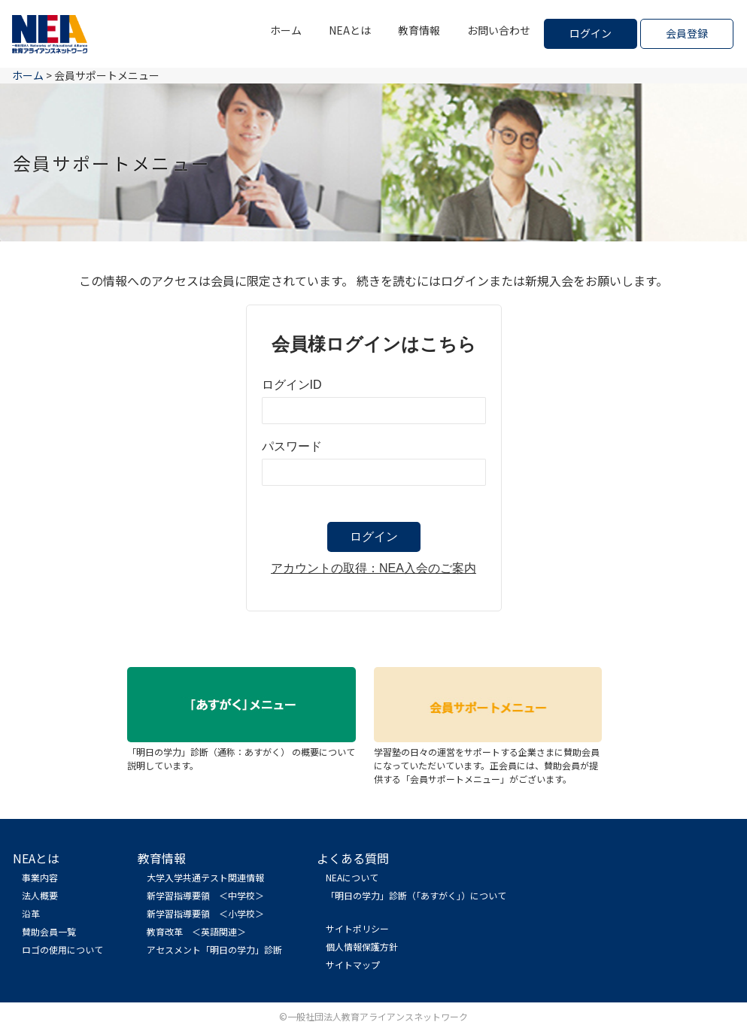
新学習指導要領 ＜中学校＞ (205, 895)
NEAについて (352, 877)
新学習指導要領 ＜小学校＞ (205, 913)
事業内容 (40, 877)
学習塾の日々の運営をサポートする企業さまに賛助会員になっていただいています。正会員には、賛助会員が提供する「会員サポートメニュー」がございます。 (488, 758)
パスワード (292, 446)
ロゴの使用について (62, 949)
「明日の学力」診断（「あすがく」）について (416, 895)
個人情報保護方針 (362, 946)
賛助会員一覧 (49, 931)
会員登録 (687, 33)
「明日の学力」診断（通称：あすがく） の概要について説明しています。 (241, 752)
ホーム (286, 30)
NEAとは (350, 30)
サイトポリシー (357, 928)
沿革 (31, 913)
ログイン (590, 33)
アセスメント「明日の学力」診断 (214, 949)
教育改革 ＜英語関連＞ (196, 931)
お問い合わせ (498, 30)
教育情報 (419, 30)
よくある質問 (353, 858)
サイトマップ (353, 964)
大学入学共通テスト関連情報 (205, 877)
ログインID (292, 384)
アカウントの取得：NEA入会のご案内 (373, 568)
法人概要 (40, 895)
